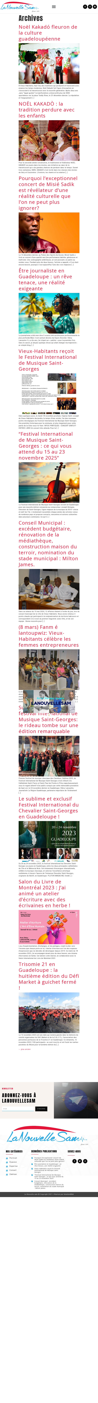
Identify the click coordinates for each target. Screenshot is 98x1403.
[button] (50, 698)
